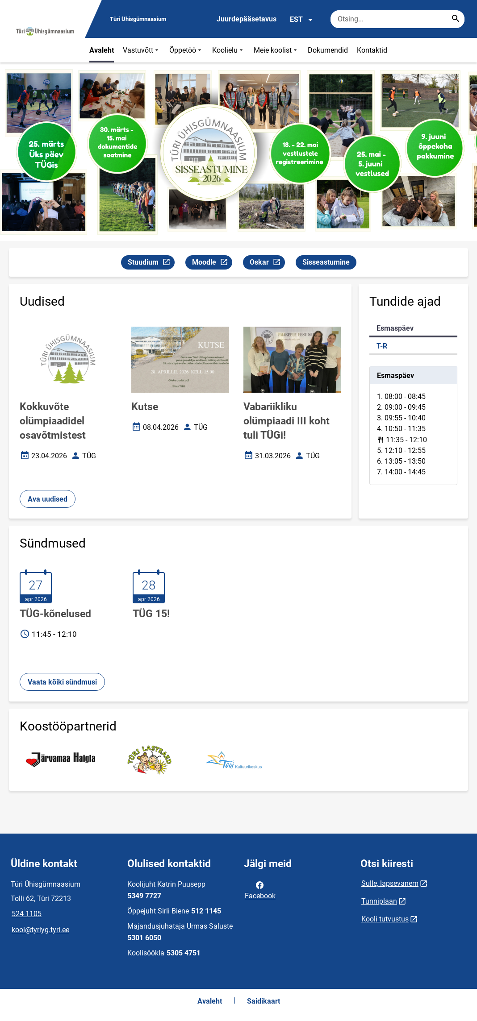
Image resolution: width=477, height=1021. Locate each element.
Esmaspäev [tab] (395, 328)
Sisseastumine (326, 262)
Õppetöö (186, 50)
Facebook (260, 890)
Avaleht (101, 50)
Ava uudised (47, 499)
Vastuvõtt (141, 50)
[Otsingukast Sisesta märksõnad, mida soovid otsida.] (397, 19)
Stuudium (151, 263)
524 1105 (27, 913)
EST (302, 19)
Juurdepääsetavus (246, 19)
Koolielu (228, 50)
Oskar (267, 263)
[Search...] (455, 19)
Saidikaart (263, 1001)
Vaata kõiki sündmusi (62, 682)
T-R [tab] (382, 346)
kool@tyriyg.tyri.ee (40, 930)
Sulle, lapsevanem (389, 883)
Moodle (212, 263)
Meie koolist (276, 50)
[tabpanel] (413, 425)
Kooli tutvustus (385, 919)
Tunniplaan (379, 901)
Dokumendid (328, 50)
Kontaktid (372, 50)
